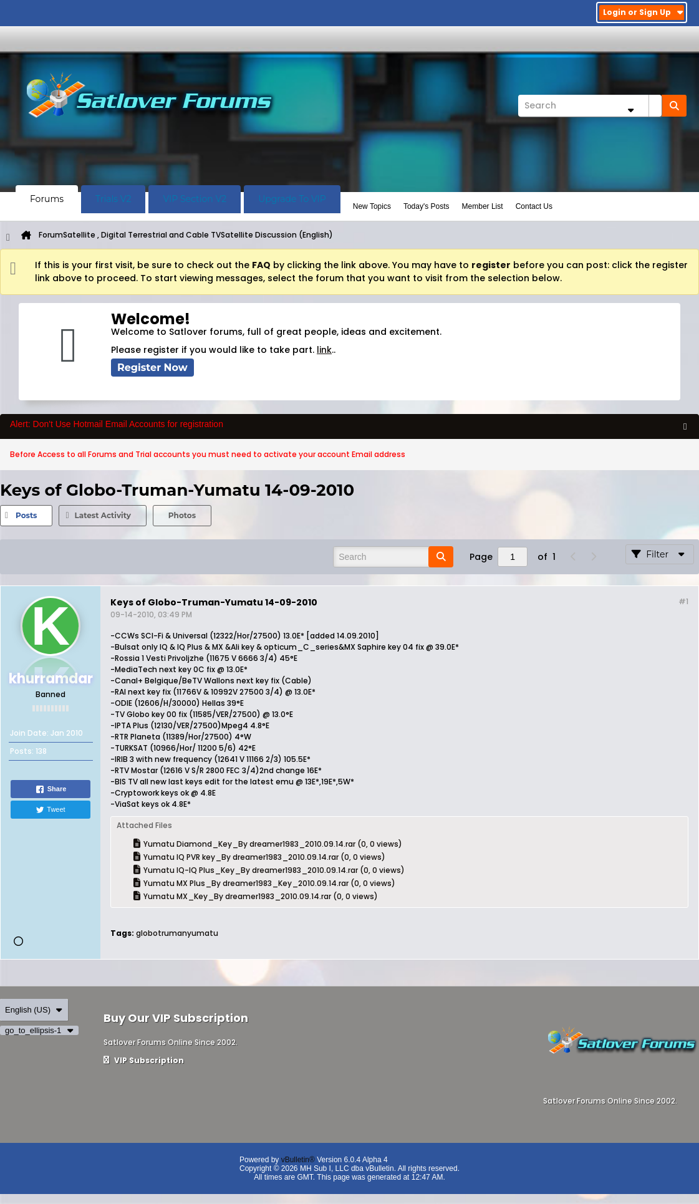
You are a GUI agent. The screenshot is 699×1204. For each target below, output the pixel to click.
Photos (182, 515)
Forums (47, 199)
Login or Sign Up (643, 12)
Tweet (50, 810)
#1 (683, 601)
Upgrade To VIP (292, 199)
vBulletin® (298, 1159)
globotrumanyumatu (177, 933)
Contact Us (534, 206)
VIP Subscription (144, 1060)
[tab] (26, 515)
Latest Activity (102, 515)
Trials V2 (113, 199)
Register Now (152, 367)
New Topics (372, 206)
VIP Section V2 (194, 199)
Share (51, 789)
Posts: (22, 751)
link (324, 350)
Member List (482, 206)
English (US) (34, 1009)
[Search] (590, 106)
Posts (26, 515)
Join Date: (29, 733)
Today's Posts (426, 206)
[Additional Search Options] (630, 110)
